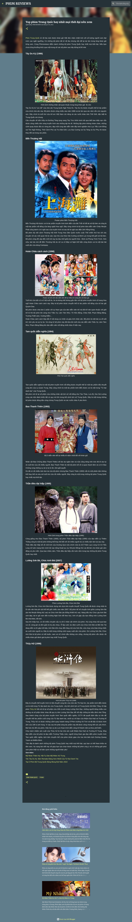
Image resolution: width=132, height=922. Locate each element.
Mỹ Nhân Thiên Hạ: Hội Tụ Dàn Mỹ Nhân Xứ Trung (45, 756)
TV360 (42, 777)
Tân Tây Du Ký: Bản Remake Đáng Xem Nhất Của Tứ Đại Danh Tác (52, 759)
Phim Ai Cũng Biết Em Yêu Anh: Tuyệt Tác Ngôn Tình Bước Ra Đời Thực (65, 864)
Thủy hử (33, 709)
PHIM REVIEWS (18, 4)
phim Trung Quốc (31, 777)
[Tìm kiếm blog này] (119, 3)
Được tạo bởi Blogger (66, 919)
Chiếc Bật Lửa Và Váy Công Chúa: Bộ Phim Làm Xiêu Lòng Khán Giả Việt (65, 830)
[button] (27, 28)
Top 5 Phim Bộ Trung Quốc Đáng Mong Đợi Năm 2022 (47, 762)
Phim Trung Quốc (33, 38)
